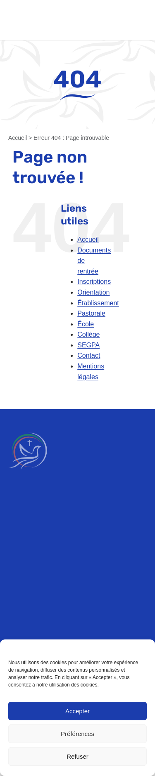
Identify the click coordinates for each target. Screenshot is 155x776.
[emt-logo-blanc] (27, 428)
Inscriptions (94, 281)
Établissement (98, 303)
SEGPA (88, 345)
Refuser (77, 756)
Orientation (93, 292)
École (85, 324)
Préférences (77, 733)
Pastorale (91, 313)
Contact (88, 355)
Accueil (17, 137)
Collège (88, 334)
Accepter (77, 711)
